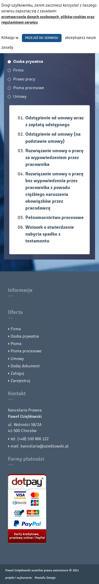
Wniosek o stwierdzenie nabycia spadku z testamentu (49, 234)
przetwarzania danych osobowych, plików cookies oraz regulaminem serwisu (48, 19)
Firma (18, 70)
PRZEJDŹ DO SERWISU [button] (41, 38)
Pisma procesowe (28, 87)
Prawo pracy (24, 79)
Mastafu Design (45, 578)
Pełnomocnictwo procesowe (54, 218)
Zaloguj (17, 373)
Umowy (19, 96)
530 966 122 (38, 438)
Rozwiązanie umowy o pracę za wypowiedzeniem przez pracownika (54, 157)
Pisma (16, 343)
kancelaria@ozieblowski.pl (45, 446)
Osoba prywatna (28, 61)
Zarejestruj (20, 380)
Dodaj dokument (25, 366)
